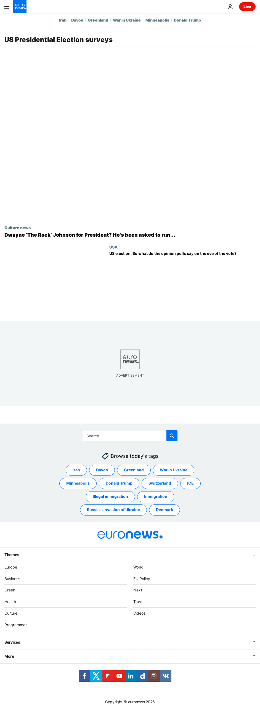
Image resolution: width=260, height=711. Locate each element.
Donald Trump (187, 20)
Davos (77, 20)
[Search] (130, 435)
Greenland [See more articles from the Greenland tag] (134, 469)
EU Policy (141, 578)
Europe (10, 567)
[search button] (171, 435)
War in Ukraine (127, 20)
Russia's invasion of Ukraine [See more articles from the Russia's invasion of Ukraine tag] (113, 509)
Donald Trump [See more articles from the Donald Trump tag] (119, 483)
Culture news (17, 227)
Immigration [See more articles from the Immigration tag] (155, 496)
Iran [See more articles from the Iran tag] (76, 469)
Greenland (98, 20)
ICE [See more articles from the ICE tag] (190, 483)
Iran (63, 20)
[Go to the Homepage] (19, 6)
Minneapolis (157, 20)
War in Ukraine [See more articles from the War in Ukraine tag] (173, 469)
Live (247, 6)
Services (12, 642)
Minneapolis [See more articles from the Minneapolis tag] (78, 483)
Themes (11, 554)
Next (137, 590)
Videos (139, 613)
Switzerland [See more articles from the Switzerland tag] (159, 483)
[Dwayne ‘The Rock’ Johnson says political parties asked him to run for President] (130, 235)
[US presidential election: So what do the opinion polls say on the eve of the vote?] (182, 282)
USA (113, 247)
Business (12, 578)
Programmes (15, 624)
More (9, 656)
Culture (10, 613)
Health (10, 601)
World (138, 567)
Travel (138, 601)
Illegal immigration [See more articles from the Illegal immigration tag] (110, 496)
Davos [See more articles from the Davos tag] (102, 469)
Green (9, 590)
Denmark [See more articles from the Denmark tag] (164, 509)
